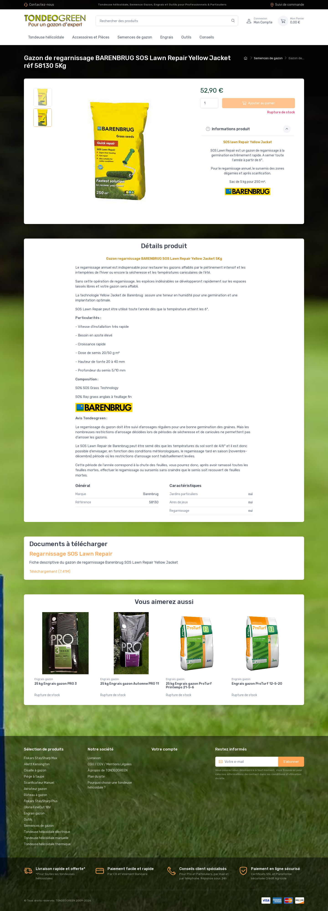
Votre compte (164, 749)
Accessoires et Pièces (90, 37)
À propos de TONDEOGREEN (108, 770)
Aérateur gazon (35, 789)
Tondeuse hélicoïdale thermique (47, 844)
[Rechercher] (233, 21)
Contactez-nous (41, 5)
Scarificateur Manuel (39, 783)
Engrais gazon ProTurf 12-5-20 (257, 684)
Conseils (207, 37)
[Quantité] (209, 103)
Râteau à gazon (35, 795)
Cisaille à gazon (35, 770)
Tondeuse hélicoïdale (46, 37)
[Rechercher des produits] (167, 21)
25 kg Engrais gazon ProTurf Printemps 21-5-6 (189, 686)
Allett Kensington (37, 764)
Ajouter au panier (258, 103)
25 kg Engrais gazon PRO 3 (55, 684)
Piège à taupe (34, 777)
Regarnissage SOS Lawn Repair (71, 554)
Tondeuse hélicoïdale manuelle (46, 838)
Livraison (94, 758)
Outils (186, 37)
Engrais (166, 37)
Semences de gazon (135, 37)
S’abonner (291, 762)
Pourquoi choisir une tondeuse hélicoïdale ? (110, 785)
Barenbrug (151, 494)
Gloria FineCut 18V (37, 807)
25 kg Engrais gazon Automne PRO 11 (129, 684)
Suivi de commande (287, 5)
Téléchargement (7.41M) (49, 571)
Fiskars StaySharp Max (40, 758)
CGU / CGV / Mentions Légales (110, 764)
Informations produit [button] (248, 129)
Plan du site (96, 777)
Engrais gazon (43, 679)
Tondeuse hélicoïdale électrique (47, 832)
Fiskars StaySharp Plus (41, 801)
